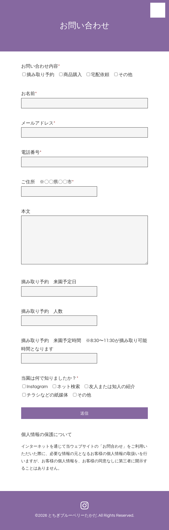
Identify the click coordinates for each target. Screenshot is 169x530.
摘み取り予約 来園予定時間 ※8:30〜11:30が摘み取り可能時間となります (84, 345)
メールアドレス (38, 123)
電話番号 (31, 152)
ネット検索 (68, 386)
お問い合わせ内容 (40, 66)
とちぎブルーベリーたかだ (72, 515)
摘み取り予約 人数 (42, 311)
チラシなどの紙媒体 (47, 395)
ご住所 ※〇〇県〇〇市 (47, 182)
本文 (25, 211)
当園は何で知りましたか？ (49, 378)
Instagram (37, 386)
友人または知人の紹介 (112, 386)
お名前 (29, 93)
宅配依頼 (100, 74)
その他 (125, 74)
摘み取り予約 (40, 74)
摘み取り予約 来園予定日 (48, 281)
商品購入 (72, 74)
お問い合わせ (85, 25)
